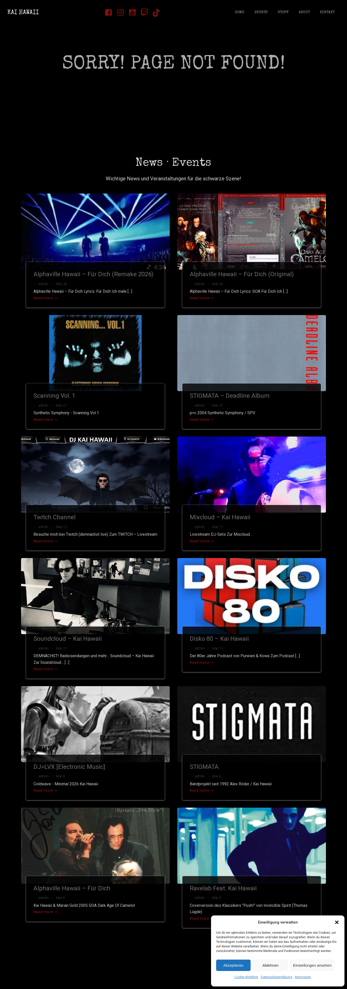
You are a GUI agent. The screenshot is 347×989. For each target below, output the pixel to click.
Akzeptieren (233, 965)
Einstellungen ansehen (312, 965)
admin (44, 286)
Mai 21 (61, 408)
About (304, 12)
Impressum (303, 977)
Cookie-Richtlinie (246, 977)
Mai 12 (61, 530)
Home (239, 12)
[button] (336, 922)
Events (260, 12)
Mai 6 (60, 787)
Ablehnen (270, 965)
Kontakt (327, 12)
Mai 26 (61, 286)
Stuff (282, 12)
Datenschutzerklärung (276, 977)
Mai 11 (217, 530)
